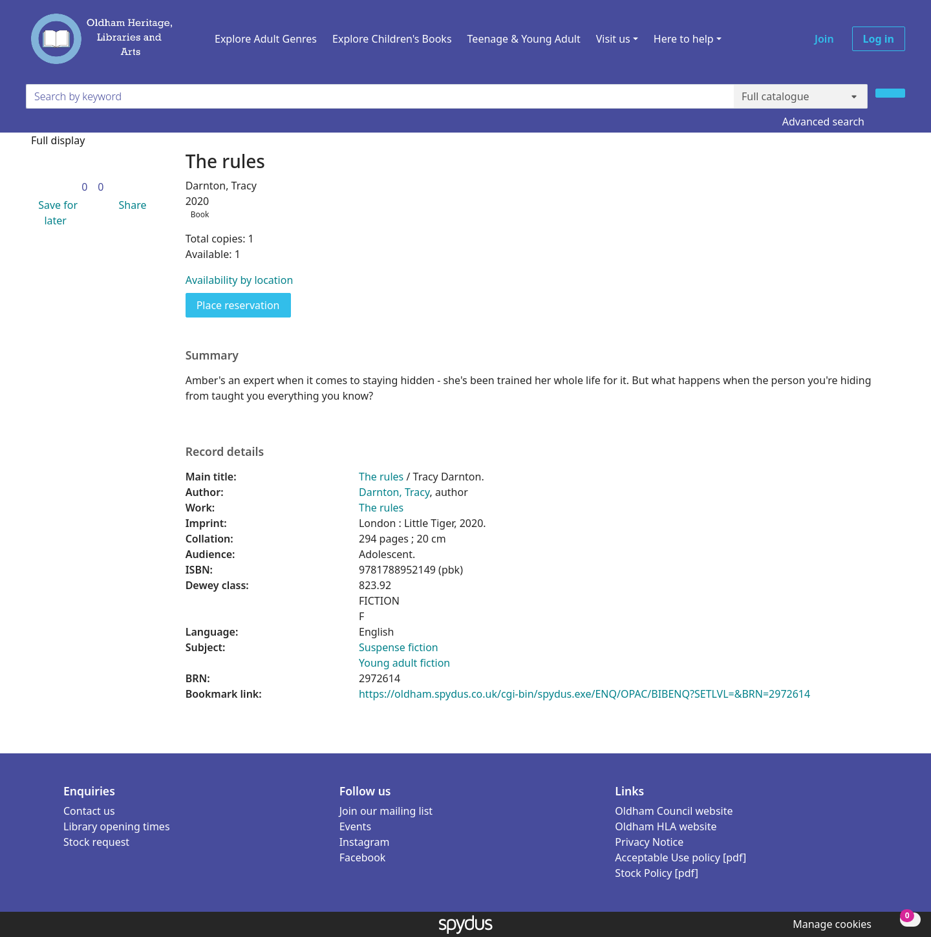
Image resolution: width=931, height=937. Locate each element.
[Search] (890, 93)
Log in (878, 39)
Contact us (89, 811)
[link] (84, 187)
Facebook (362, 857)
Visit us (613, 39)
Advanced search (823, 121)
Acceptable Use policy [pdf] (680, 857)
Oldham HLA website (665, 826)
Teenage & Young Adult (524, 39)
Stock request (96, 842)
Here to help (684, 39)
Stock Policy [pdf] (656, 873)
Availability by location (240, 280)
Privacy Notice (649, 842)
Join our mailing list (386, 811)
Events (355, 826)
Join (824, 39)
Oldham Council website (674, 811)
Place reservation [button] (244, 304)
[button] (55, 212)
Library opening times (116, 826)
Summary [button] (212, 355)
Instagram (364, 842)
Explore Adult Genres (266, 39)
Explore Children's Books (392, 39)
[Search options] (801, 96)
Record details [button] (225, 451)
